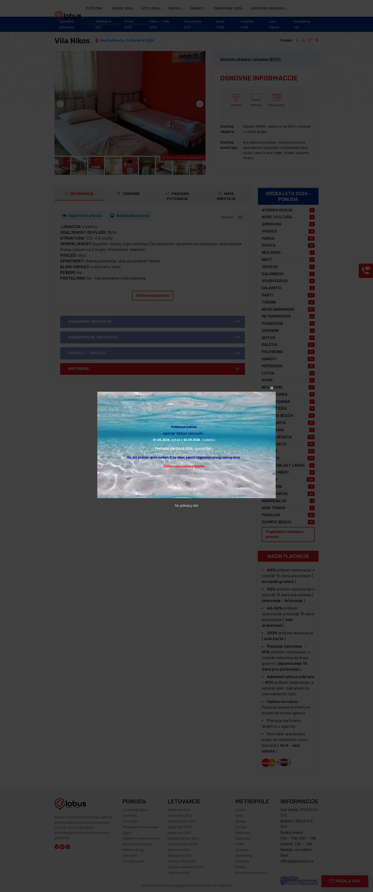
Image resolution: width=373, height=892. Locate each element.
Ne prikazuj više (186, 505)
